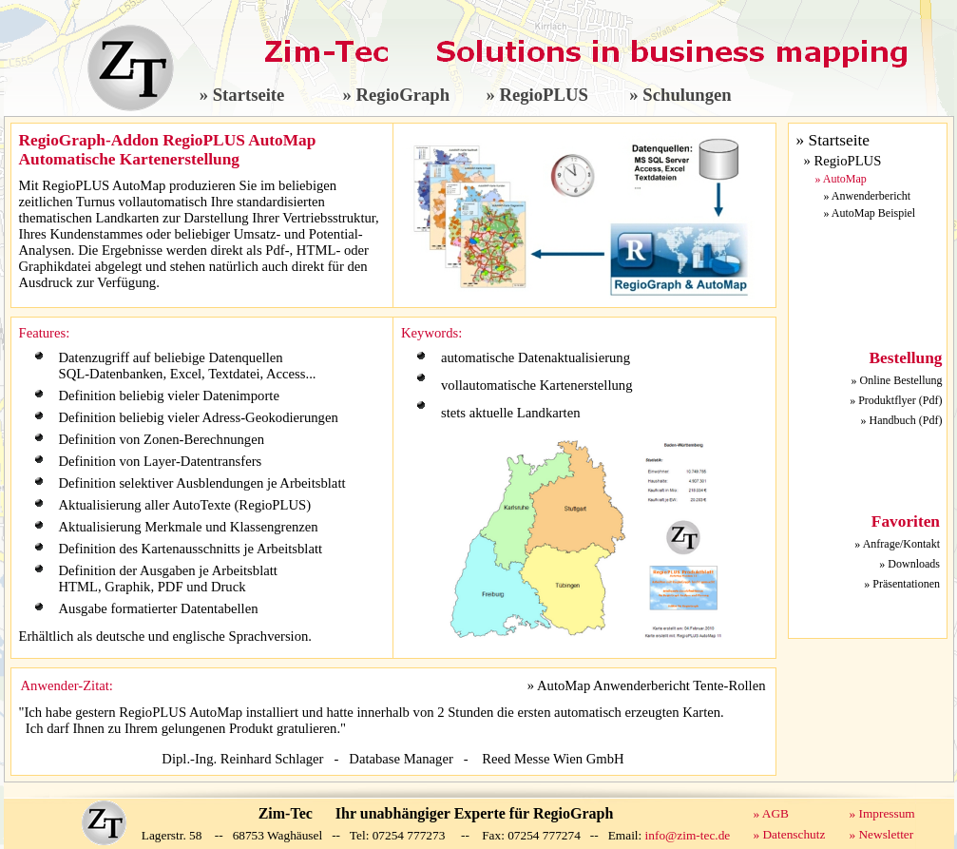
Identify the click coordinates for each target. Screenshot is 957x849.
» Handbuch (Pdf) (902, 420)
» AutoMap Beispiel (870, 213)
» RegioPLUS (536, 95)
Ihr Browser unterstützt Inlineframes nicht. (868, 563)
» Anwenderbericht (867, 196)
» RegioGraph (396, 95)
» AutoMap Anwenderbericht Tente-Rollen (646, 685)
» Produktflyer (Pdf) (896, 400)
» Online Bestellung (897, 380)
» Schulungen (680, 95)
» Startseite (242, 95)
